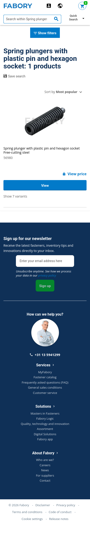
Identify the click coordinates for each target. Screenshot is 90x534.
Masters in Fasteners (45, 413)
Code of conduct (60, 512)
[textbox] (32, 19)
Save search (14, 76)
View (45, 186)
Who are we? (45, 460)
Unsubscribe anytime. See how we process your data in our (43, 273)
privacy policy (47, 275)
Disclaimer (42, 505)
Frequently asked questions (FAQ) (45, 382)
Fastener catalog (45, 377)
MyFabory (45, 372)
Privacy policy (65, 505)
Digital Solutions (45, 434)
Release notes (58, 519)
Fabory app (45, 439)
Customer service (45, 393)
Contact (45, 480)
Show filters (45, 33)
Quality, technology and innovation (45, 424)
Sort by (60, 92)
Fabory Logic (45, 418)
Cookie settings (32, 519)
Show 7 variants (15, 196)
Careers (45, 465)
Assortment (45, 429)
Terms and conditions (27, 512)
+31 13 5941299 (45, 354)
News (45, 470)
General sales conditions (45, 387)
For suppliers (45, 475)
